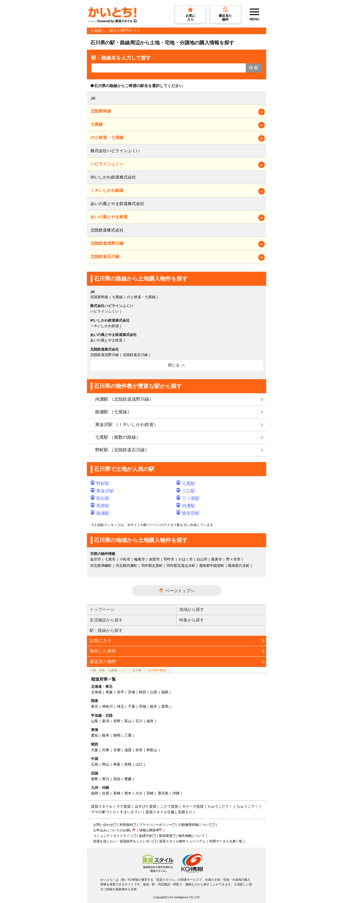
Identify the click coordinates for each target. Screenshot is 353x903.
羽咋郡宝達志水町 (181, 566)
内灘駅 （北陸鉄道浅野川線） (124, 399)
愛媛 (128, 779)
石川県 (136, 670)
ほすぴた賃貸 (145, 806)
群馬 (165, 706)
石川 (139, 721)
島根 (128, 764)
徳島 (94, 779)
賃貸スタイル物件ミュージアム (182, 841)
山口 (139, 764)
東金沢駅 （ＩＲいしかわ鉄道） (126, 424)
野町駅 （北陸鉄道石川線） (122, 450)
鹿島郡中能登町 (211, 566)
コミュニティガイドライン (113, 836)
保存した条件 (103, 651)
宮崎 (150, 793)
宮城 (131, 692)
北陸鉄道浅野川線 (107, 243)
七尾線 (96, 124)
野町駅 (100, 483)
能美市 (216, 559)
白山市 (202, 559)
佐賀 (105, 793)
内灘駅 (185, 505)
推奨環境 (165, 836)
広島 (94, 764)
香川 (105, 779)
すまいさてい (130, 812)
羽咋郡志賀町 (152, 566)
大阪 (94, 750)
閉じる (174, 365)
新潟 (105, 721)
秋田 (142, 692)
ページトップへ (179, 590)
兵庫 (105, 750)
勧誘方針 (146, 836)
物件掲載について (191, 836)
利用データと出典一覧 (225, 841)
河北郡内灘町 (126, 566)
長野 (117, 721)
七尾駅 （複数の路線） (117, 437)
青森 (109, 692)
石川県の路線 (157, 670)
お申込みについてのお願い (113, 830)
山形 (153, 692)
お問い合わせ (103, 825)
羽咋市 (169, 559)
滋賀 (128, 750)
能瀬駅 (100, 513)
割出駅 (100, 498)
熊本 (128, 793)
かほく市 (185, 559)
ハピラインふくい (107, 163)
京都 (117, 750)
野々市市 (233, 559)
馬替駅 (100, 505)
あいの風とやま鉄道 (109, 216)
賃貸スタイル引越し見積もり (169, 812)
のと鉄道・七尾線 (107, 137)
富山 (128, 721)
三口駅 (185, 491)
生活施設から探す (106, 620)
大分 (139, 793)
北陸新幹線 (100, 111)
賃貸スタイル (102, 806)
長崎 (117, 793)
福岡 (94, 793)
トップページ (102, 609)
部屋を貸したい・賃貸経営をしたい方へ (123, 841)
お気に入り (101, 640)
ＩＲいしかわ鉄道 (107, 190)
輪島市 (139, 559)
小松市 (125, 559)
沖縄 (176, 793)
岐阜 (105, 735)
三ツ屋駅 (188, 498)
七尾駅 (185, 483)
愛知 (94, 735)
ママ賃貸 (123, 806)
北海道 (96, 692)
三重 (128, 735)
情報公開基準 (149, 830)
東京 (94, 706)
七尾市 (110, 559)
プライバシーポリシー (155, 825)
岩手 (120, 692)
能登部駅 (188, 513)
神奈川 (107, 706)
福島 (165, 692)
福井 (150, 721)
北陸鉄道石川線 (104, 256)
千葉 (131, 706)
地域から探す (191, 609)
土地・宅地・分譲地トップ (108, 670)
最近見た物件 (103, 661)
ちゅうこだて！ (219, 806)
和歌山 (151, 750)
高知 (117, 779)
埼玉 (120, 706)
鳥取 (117, 764)
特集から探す (191, 620)
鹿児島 (163, 793)
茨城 (142, 706)
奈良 (139, 750)
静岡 (117, 735)
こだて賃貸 (169, 806)
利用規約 (126, 825)
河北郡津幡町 (101, 566)
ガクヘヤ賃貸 (193, 806)
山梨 (94, 721)
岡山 (105, 764)
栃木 (153, 706)
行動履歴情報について (195, 825)
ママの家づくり (103, 812)
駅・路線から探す (106, 630)
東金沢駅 (102, 491)
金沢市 (95, 559)
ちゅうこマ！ (247, 806)
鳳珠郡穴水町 (239, 566)
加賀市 (154, 559)
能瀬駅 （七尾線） (113, 411)
